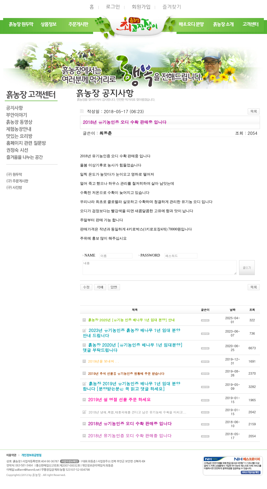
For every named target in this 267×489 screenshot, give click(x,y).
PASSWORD (150, 255)
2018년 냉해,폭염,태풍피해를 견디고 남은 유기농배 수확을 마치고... (137, 412)
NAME (89, 255)
